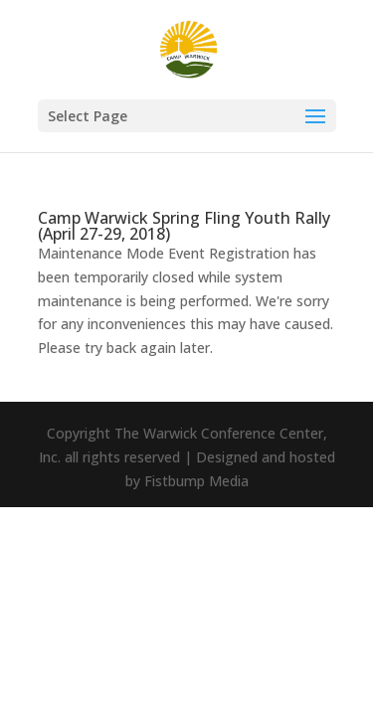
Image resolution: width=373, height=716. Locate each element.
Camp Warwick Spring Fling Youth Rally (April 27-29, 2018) (184, 226)
